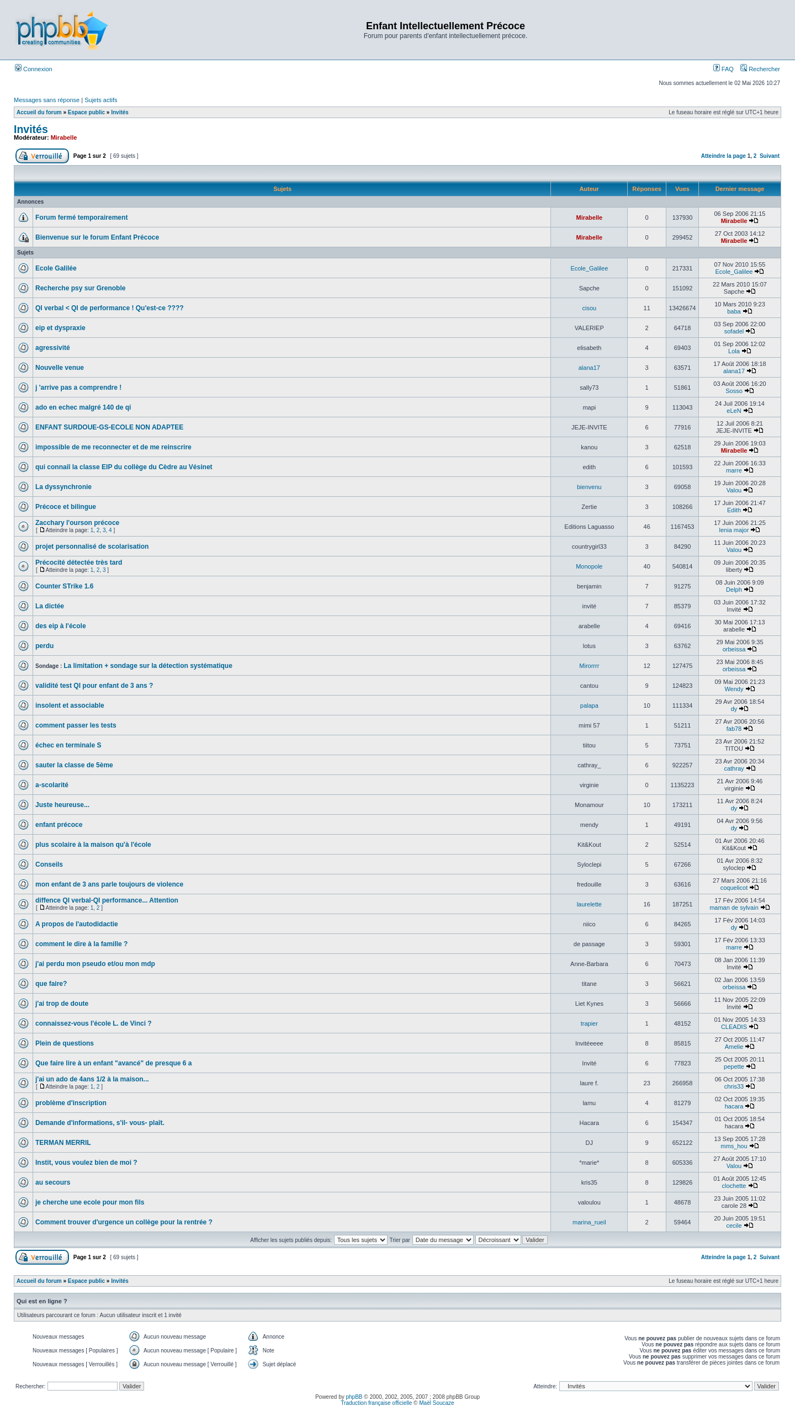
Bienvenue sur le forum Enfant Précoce (97, 237)
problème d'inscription (71, 1103)
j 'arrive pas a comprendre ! (78, 387)
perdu (44, 646)
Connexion (33, 69)
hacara (734, 1106)
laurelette (589, 904)
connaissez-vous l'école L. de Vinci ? (93, 1023)
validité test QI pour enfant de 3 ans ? (94, 685)
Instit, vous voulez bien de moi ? (86, 1162)
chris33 (734, 1086)
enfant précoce (58, 825)
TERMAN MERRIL (63, 1143)
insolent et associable (69, 705)
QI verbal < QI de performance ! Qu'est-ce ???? (109, 308)
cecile (733, 1225)
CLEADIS (734, 1026)
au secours (52, 1182)
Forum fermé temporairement (81, 217)
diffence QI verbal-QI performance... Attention (106, 900)
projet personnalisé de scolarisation (92, 546)
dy (734, 708)
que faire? (51, 984)
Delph (734, 589)
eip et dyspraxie (60, 328)
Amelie (734, 1046)
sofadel (734, 331)
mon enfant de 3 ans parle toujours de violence (109, 884)
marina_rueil (589, 1222)
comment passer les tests (75, 725)
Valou (734, 490)
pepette (734, 1066)
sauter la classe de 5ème (74, 765)
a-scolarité (51, 785)
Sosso (734, 391)
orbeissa (734, 649)
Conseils (49, 864)
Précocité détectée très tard (78, 562)
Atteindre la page (723, 156)
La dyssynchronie (63, 487)
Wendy (733, 689)
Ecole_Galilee (589, 268)
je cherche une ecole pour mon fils (89, 1202)
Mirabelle (64, 137)
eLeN (734, 410)
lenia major (734, 530)
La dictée (49, 606)
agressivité (52, 348)
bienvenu (589, 487)
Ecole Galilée (56, 268)
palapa (589, 705)
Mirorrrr (589, 665)
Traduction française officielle (376, 1403)
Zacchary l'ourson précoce (77, 523)
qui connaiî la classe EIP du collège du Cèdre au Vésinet (124, 467)
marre (734, 470)
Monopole (589, 566)
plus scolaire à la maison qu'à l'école (93, 844)
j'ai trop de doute (61, 1003)
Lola (734, 351)
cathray (734, 768)
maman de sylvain (734, 907)
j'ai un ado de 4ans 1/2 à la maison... (92, 1079)
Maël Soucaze (436, 1403)
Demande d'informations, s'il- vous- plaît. (100, 1123)
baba (733, 311)
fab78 (734, 728)
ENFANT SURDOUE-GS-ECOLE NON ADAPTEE (109, 427)
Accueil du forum (39, 112)
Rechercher (760, 69)
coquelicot (734, 887)
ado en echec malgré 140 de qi (83, 407)
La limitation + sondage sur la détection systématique (147, 666)
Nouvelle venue (59, 368)
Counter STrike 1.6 (64, 586)
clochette (734, 1185)
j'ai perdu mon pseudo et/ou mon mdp (95, 964)
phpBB (354, 1397)
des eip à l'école (60, 626)
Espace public (86, 112)
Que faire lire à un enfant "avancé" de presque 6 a (113, 1063)
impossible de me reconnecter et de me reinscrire (113, 447)
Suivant (770, 156)
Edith (734, 510)
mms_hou (733, 1146)
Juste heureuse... (62, 805)
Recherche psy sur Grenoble (80, 288)
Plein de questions (64, 1043)
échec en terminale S (68, 745)
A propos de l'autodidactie (76, 924)
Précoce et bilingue (65, 507)
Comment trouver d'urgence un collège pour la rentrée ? (124, 1222)
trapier (589, 1023)
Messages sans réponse (47, 100)
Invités (120, 112)
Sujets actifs (100, 100)
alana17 (589, 367)
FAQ (723, 69)
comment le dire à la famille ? (81, 944)
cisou (589, 308)
